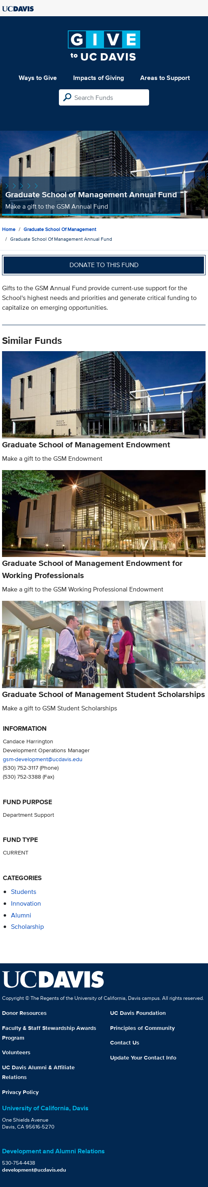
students (23, 891)
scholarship (27, 926)
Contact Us (124, 1042)
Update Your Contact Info (143, 1057)
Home (8, 229)
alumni (21, 915)
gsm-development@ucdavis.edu (42, 759)
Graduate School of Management (60, 229)
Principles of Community (142, 1028)
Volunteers (16, 1052)
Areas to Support (165, 77)
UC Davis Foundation (138, 1013)
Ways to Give (38, 77)
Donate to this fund (104, 265)
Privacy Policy (20, 1092)
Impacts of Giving (98, 77)
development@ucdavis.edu (34, 1170)
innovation (26, 903)
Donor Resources (24, 1013)
